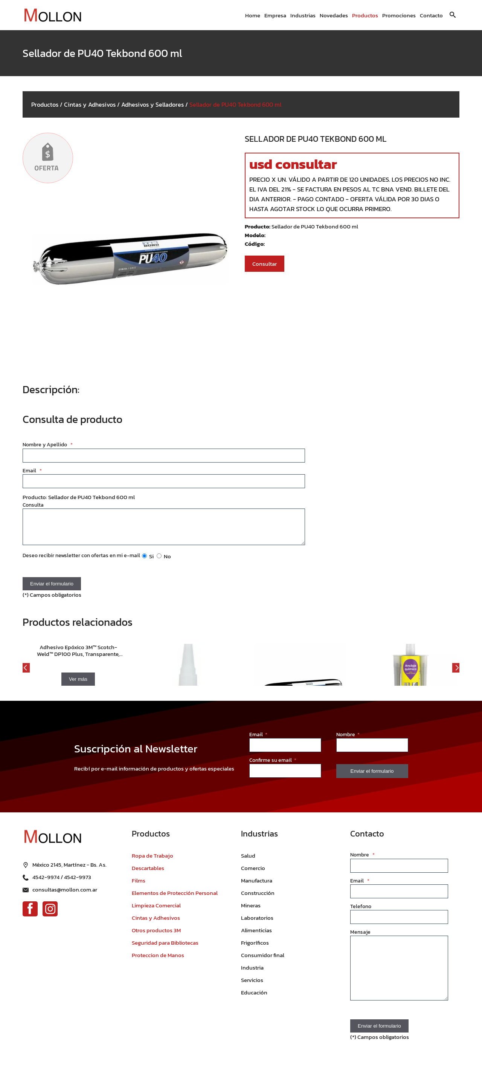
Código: (255, 243)
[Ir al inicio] (53, 15)
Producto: (258, 226)
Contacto (431, 15)
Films (138, 886)
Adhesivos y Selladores (152, 104)
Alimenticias (256, 935)
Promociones (399, 15)
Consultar (264, 263)
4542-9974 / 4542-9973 (61, 881)
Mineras (251, 911)
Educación (254, 998)
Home (252, 15)
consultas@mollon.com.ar (64, 893)
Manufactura (256, 886)
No (164, 562)
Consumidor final (262, 960)
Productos (365, 15)
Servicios (252, 985)
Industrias (303, 15)
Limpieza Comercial (156, 911)
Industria (252, 973)
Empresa (275, 15)
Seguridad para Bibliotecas (165, 948)
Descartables (148, 873)
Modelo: (255, 235)
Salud (248, 861)
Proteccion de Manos (158, 960)
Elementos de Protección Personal (175, 898)
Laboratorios (257, 923)
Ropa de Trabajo (152, 861)
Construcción (258, 898)
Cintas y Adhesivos (90, 104)
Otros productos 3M (156, 935)
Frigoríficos (255, 948)
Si (148, 562)
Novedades (334, 15)
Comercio (253, 873)
